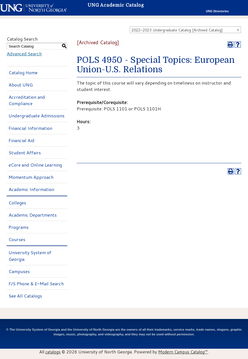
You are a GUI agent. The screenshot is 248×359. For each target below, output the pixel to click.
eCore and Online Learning (35, 165)
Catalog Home (23, 72)
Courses (17, 239)
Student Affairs (25, 152)
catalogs (53, 352)
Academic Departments (33, 215)
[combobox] (185, 29)
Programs (19, 227)
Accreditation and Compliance (27, 100)
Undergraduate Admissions (37, 115)
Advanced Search (24, 53)
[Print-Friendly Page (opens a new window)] (230, 44)
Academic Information (31, 189)
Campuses (19, 271)
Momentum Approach (31, 177)
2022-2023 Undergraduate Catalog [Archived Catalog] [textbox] (177, 30)
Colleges (17, 202)
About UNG (21, 84)
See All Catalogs (25, 296)
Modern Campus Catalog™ (183, 352)
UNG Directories (217, 11)
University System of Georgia (30, 255)
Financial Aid (21, 140)
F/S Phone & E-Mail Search (36, 283)
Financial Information (30, 128)
